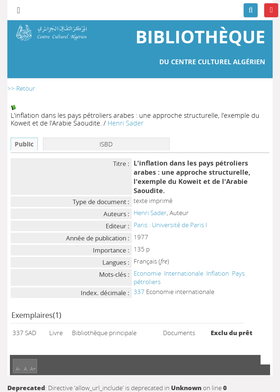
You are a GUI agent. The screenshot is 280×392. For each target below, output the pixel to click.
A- (18, 368)
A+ (33, 368)
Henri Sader (125, 122)
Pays (238, 273)
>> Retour (21, 88)
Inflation (217, 273)
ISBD (106, 144)
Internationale (183, 273)
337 (139, 291)
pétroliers (147, 281)
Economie (147, 273)
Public (24, 144)
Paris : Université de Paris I (170, 225)
